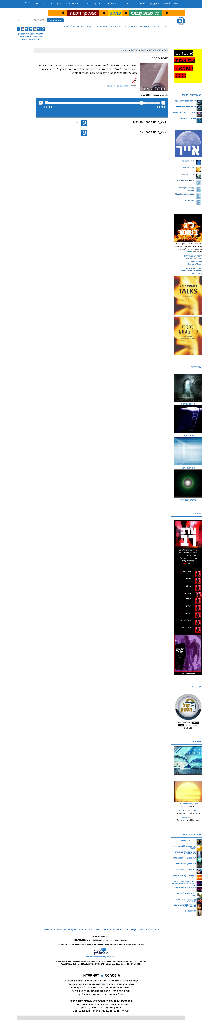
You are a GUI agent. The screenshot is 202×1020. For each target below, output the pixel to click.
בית (166, 50)
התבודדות (136, 26)
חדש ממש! (40, 3)
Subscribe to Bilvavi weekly (31, 36)
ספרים (87, 3)
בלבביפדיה (68, 26)
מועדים (89, 26)
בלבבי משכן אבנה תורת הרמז (117, 86)
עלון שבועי (55, 3)
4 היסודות (124, 26)
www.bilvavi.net (172, 3)
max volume (163, 103)
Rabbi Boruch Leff (188, 817)
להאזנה (41, 103)
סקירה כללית (112, 3)
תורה (143, 50)
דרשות (113, 26)
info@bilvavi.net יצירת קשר (102, 940)
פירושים (80, 26)
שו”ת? (28, 3)
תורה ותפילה (102, 26)
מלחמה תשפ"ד (55, 20)
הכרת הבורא (164, 26)
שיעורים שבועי (73, 3)
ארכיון (98, 3)
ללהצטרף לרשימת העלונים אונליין (30, 34)
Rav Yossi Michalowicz (188, 810)
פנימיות (134, 50)
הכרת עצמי (150, 26)
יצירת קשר (128, 3)
